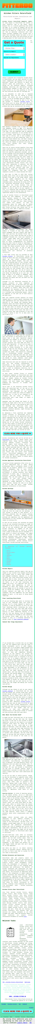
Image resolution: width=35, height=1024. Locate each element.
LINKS (18, 10)
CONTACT (25, 10)
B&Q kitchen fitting (9, 965)
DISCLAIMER (30, 10)
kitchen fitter (28, 77)
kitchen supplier (8, 691)
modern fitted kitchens (21, 967)
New (20, 1004)
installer (11, 283)
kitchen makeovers (25, 958)
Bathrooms (27, 982)
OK (31, 1023)
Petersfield (6, 439)
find (7, 892)
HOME (14, 10)
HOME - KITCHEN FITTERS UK (17, 996)
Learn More (22, 1023)
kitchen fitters (8, 256)
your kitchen (23, 33)
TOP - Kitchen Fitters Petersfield (13, 982)
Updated (24, 1004)
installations (25, 363)
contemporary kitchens (17, 955)
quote (8, 268)
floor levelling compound (21, 619)
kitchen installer (24, 353)
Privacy (31, 1007)
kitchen (30, 290)
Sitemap (4, 1004)
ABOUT (21, 10)
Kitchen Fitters (12, 1004)
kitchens (30, 201)
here (25, 916)
